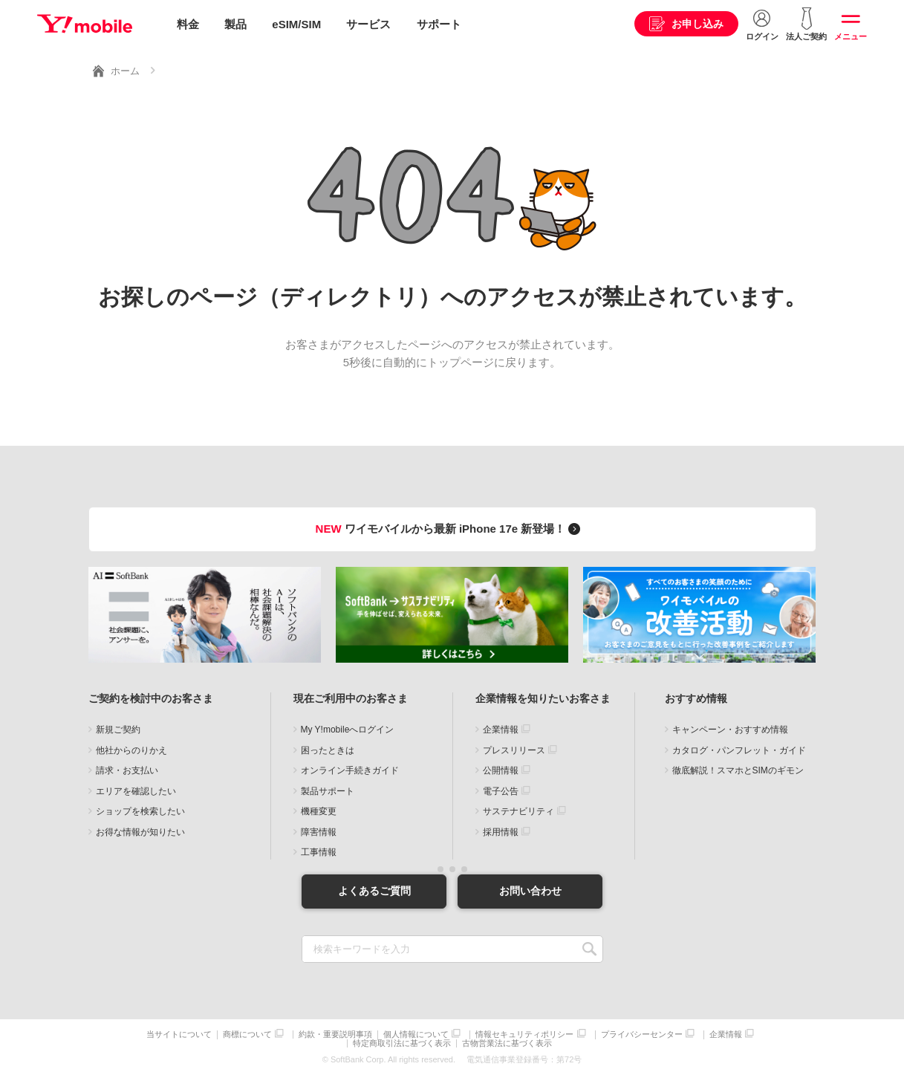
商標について (247, 1034)
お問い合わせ (530, 891)
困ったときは (327, 749)
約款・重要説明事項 (335, 1034)
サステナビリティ (518, 811)
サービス (368, 24)
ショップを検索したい (140, 811)
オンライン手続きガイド (350, 770)
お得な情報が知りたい (140, 831)
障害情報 (318, 831)
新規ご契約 (118, 729)
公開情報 (500, 770)
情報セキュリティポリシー (524, 1034)
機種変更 (318, 811)
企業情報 (500, 729)
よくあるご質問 (374, 891)
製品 (235, 24)
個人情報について (416, 1034)
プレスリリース (514, 749)
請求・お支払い (127, 770)
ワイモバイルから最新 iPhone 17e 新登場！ (450, 528)
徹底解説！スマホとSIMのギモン (738, 770)
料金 (188, 24)
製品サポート (327, 790)
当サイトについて (179, 1034)
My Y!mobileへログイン (347, 729)
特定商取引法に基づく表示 (402, 1043)
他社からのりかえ (131, 749)
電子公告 (500, 790)
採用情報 (500, 831)
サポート (439, 24)
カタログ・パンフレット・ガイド (739, 749)
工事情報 (318, 852)
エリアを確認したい (136, 790)
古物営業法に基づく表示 (507, 1043)
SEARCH (590, 948)
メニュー (850, 36)
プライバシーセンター (642, 1034)
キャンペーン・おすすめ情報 (730, 729)
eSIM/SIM (296, 24)
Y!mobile (84, 24)
